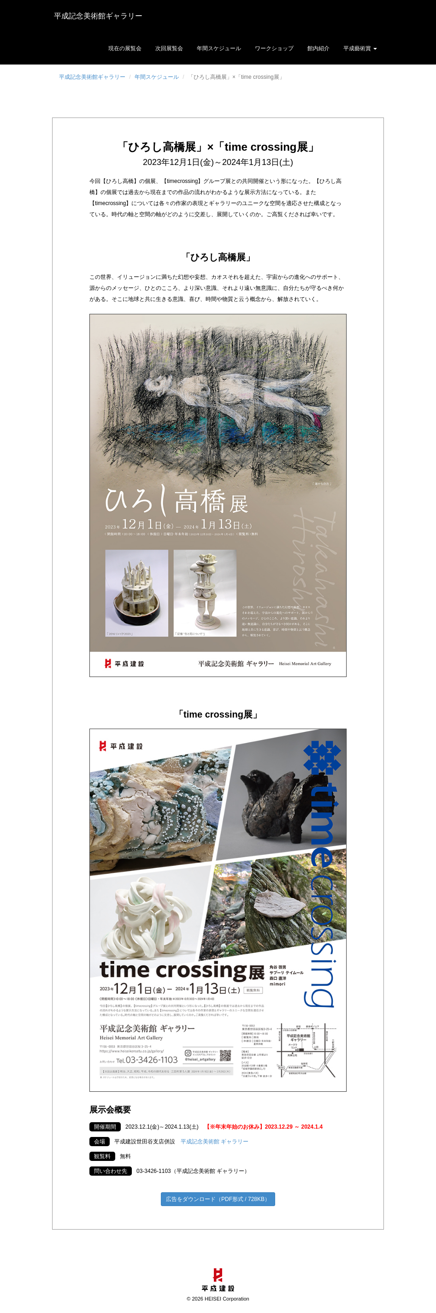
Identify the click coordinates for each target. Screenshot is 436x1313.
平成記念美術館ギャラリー (96, 16)
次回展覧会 (169, 48)
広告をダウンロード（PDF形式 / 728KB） (218, 1199)
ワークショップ (274, 48)
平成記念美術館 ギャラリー (214, 1141)
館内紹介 (318, 48)
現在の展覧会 (124, 48)
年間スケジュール (219, 48)
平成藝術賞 (360, 48)
